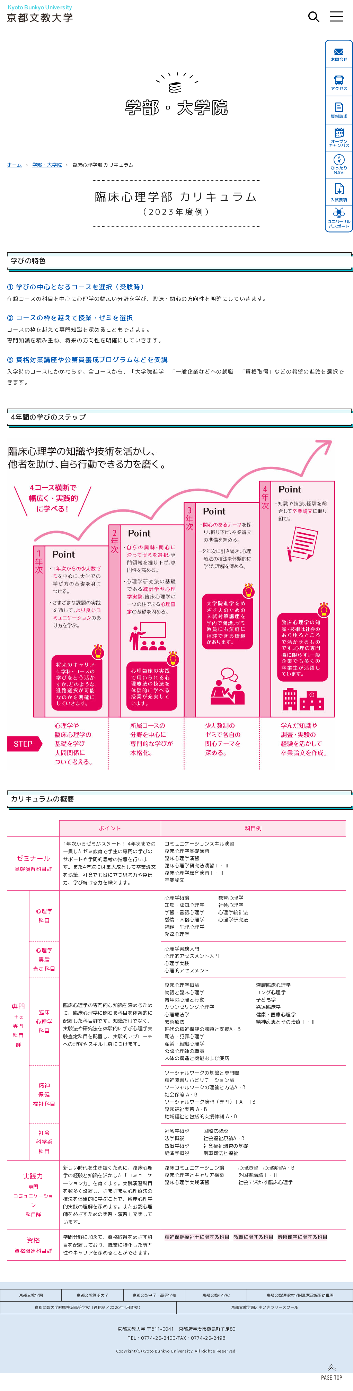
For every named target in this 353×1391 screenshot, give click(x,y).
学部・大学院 (47, 164)
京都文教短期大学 (92, 1295)
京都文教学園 (31, 1295)
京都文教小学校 (216, 1295)
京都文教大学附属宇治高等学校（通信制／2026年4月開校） (88, 1307)
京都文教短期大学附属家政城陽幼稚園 (300, 1295)
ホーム (14, 164)
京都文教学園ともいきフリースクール (264, 1307)
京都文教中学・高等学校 (154, 1295)
